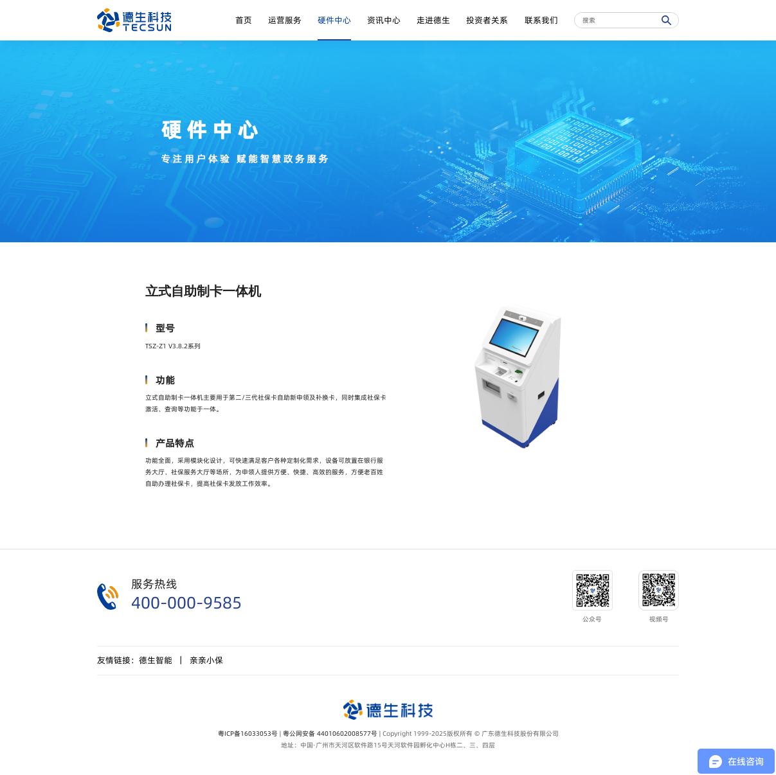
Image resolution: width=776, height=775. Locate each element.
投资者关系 (487, 20)
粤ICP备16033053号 (248, 733)
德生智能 (155, 660)
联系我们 (541, 20)
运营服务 (285, 20)
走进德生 (433, 20)
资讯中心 (384, 20)
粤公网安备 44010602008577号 (330, 733)
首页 (243, 20)
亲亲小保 (206, 660)
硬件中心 (334, 20)
